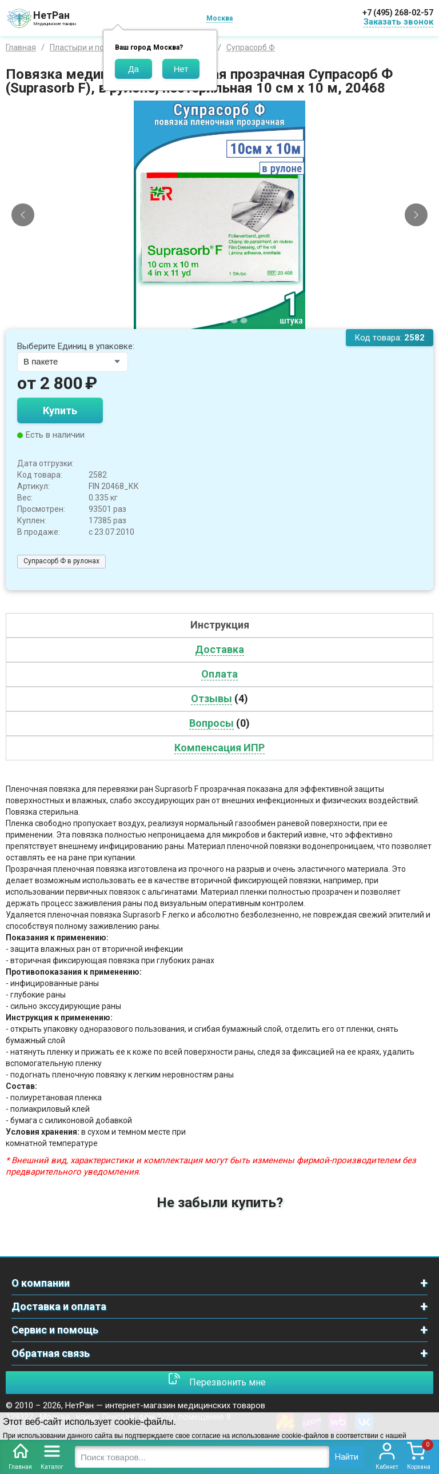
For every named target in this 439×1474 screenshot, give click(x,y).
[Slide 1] (195, 320)
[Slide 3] (214, 320)
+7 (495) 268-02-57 (397, 13)
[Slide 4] (224, 320)
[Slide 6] (244, 320)
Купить (60, 410)
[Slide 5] (234, 320)
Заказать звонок (398, 22)
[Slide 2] (205, 320)
